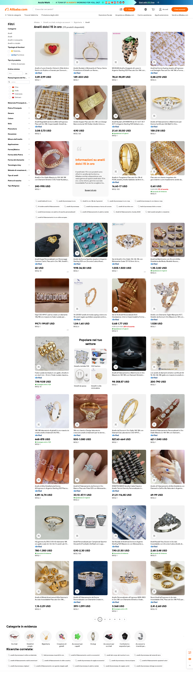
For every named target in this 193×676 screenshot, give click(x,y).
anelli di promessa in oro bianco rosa (148, 201)
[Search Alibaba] (76, 9)
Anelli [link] (87, 22)
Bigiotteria (78, 22)
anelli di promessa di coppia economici (89, 661)
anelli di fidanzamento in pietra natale (94, 212)
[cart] (153, 10)
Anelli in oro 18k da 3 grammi (91, 201)
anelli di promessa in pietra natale (86, 666)
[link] (190, 652)
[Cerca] (129, 9)
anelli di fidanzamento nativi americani (22, 661)
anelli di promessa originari (18, 666)
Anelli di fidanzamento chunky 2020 (127, 212)
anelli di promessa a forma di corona (98, 206)
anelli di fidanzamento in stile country (56, 661)
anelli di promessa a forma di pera (122, 661)
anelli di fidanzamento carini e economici (84, 655)
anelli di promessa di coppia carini (116, 666)
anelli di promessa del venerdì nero (147, 655)
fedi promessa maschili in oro (52, 655)
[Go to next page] (124, 619)
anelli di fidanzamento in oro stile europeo (51, 217)
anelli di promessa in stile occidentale (22, 655)
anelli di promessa (71, 206)
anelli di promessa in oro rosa (118, 201)
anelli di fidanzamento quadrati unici (153, 661)
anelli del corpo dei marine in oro (116, 655)
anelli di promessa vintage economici (148, 666)
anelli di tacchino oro (124, 206)
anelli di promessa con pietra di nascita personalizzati (55, 212)
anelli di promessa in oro (66, 201)
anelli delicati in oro (44, 201)
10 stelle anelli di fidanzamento (47, 206)
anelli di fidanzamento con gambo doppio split (51, 666)
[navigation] (18, 321)
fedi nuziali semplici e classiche (157, 212)
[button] (121, 9)
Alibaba (37, 22)
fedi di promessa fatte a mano (149, 206)
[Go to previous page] (95, 619)
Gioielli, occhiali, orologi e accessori (56, 22)
